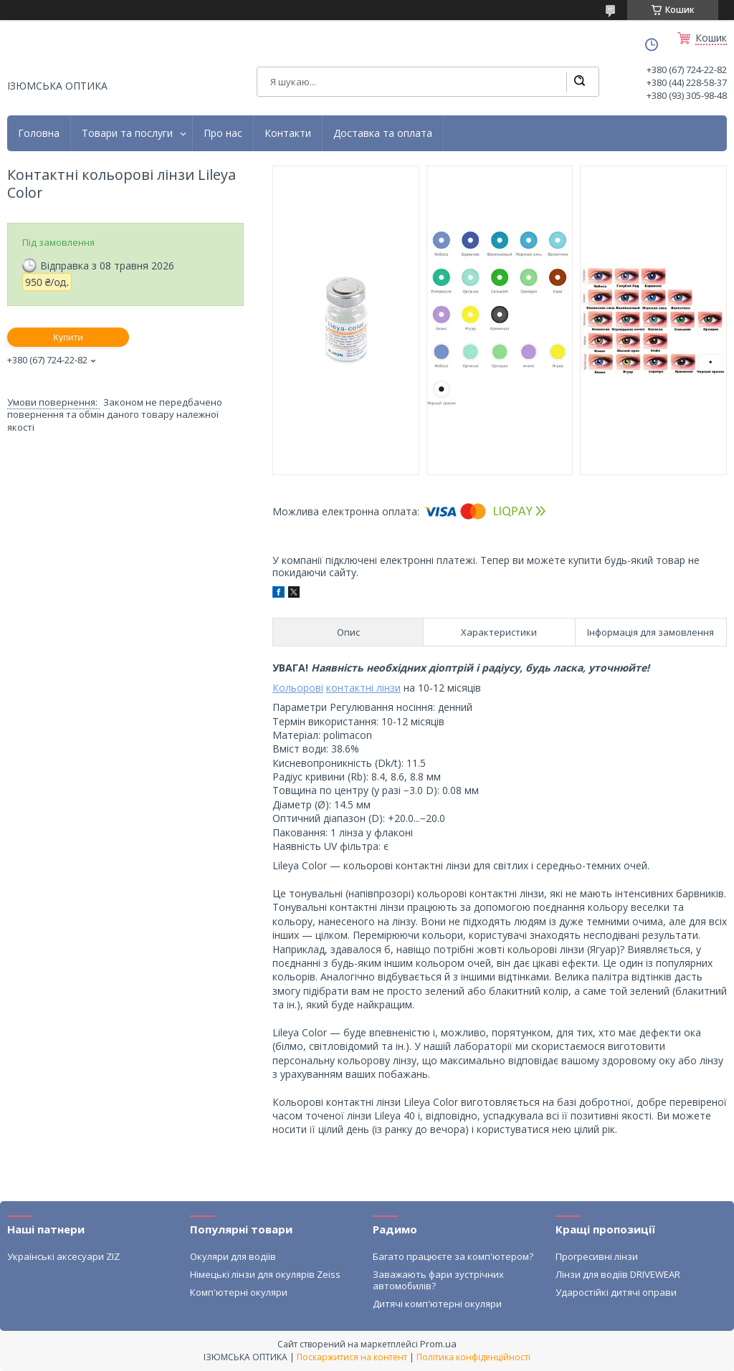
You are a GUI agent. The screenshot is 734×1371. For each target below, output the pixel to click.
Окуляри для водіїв (233, 1256)
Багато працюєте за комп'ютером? (453, 1256)
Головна (38, 133)
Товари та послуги (127, 133)
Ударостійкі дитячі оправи (616, 1292)
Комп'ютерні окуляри (238, 1292)
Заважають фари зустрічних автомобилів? (438, 1280)
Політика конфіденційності (473, 1357)
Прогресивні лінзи (597, 1256)
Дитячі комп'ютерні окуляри (437, 1303)
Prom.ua (438, 1343)
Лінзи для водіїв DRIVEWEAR (618, 1274)
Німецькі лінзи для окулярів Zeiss (265, 1274)
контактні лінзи (363, 687)
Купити (68, 337)
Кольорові (297, 687)
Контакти (287, 133)
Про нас (223, 133)
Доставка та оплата (382, 133)
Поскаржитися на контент (352, 1357)
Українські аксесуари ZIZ (63, 1256)
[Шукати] (579, 82)
